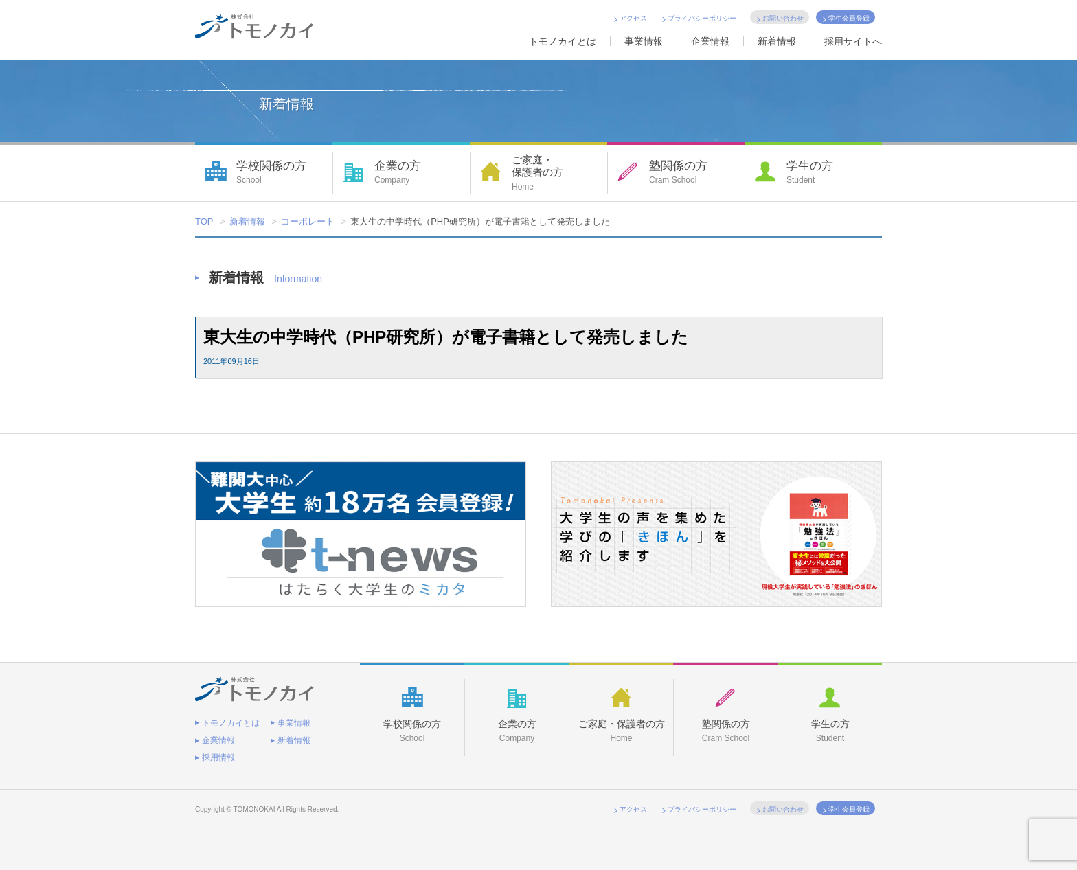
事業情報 (643, 41)
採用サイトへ (853, 41)
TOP (204, 221)
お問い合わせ (783, 18)
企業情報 (710, 41)
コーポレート (308, 221)
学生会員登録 (849, 18)
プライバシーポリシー (702, 18)
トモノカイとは (562, 41)
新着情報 (777, 41)
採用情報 (218, 757)
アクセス (633, 18)
